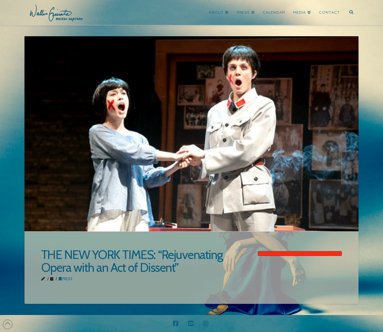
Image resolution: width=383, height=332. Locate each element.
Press (65, 279)
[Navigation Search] (351, 12)
